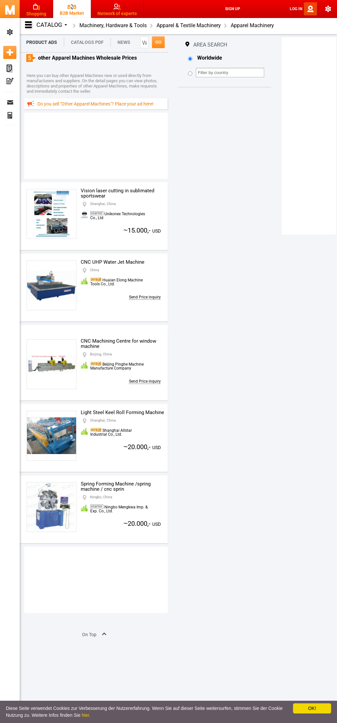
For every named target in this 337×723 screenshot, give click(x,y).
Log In (296, 9)
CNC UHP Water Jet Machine (112, 262)
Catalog (51, 24)
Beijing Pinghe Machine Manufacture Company (117, 366)
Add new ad (10, 52)
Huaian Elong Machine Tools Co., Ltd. (116, 282)
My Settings (10, 32)
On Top (89, 634)
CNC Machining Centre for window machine (118, 343)
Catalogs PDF (87, 42)
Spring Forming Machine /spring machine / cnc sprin (116, 486)
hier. (86, 715)
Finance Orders (10, 115)
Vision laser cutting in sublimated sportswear (117, 193)
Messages (10, 102)
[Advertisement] (96, 145)
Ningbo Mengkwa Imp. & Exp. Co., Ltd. (119, 509)
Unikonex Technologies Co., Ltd (117, 216)
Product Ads (41, 42)
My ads (10, 68)
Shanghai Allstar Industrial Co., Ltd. (111, 432)
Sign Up (232, 9)
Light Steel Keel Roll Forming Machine (122, 412)
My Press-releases (10, 81)
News (123, 42)
